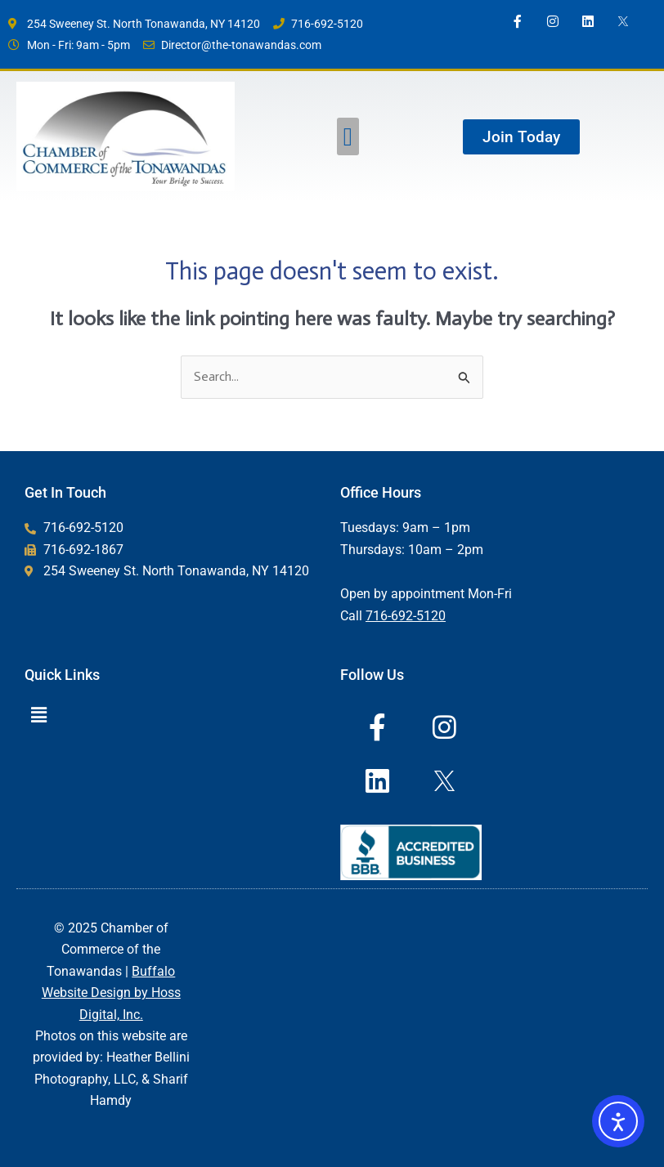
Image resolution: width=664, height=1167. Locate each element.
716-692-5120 (406, 616)
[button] (348, 137)
